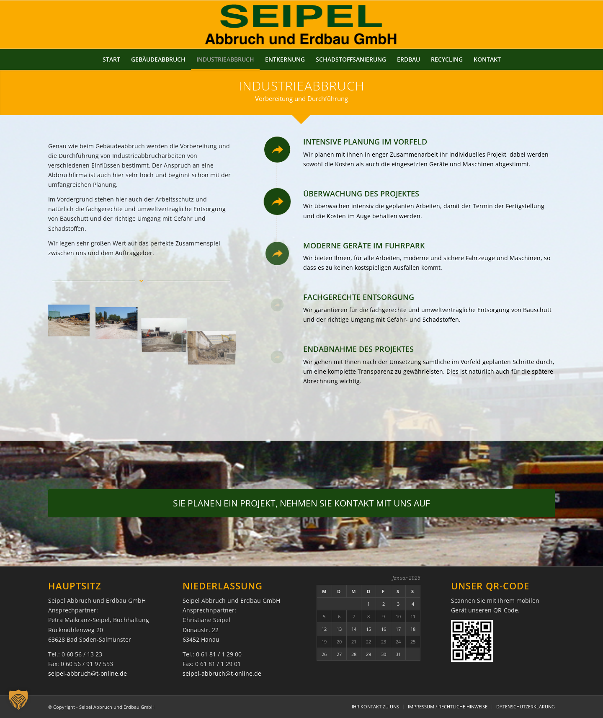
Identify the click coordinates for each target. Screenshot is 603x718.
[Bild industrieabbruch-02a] (120, 324)
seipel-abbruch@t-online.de (87, 673)
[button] (18, 699)
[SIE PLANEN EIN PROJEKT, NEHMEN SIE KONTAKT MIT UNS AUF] (301, 503)
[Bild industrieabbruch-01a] (72, 324)
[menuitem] (111, 59)
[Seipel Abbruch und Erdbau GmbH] (301, 24)
